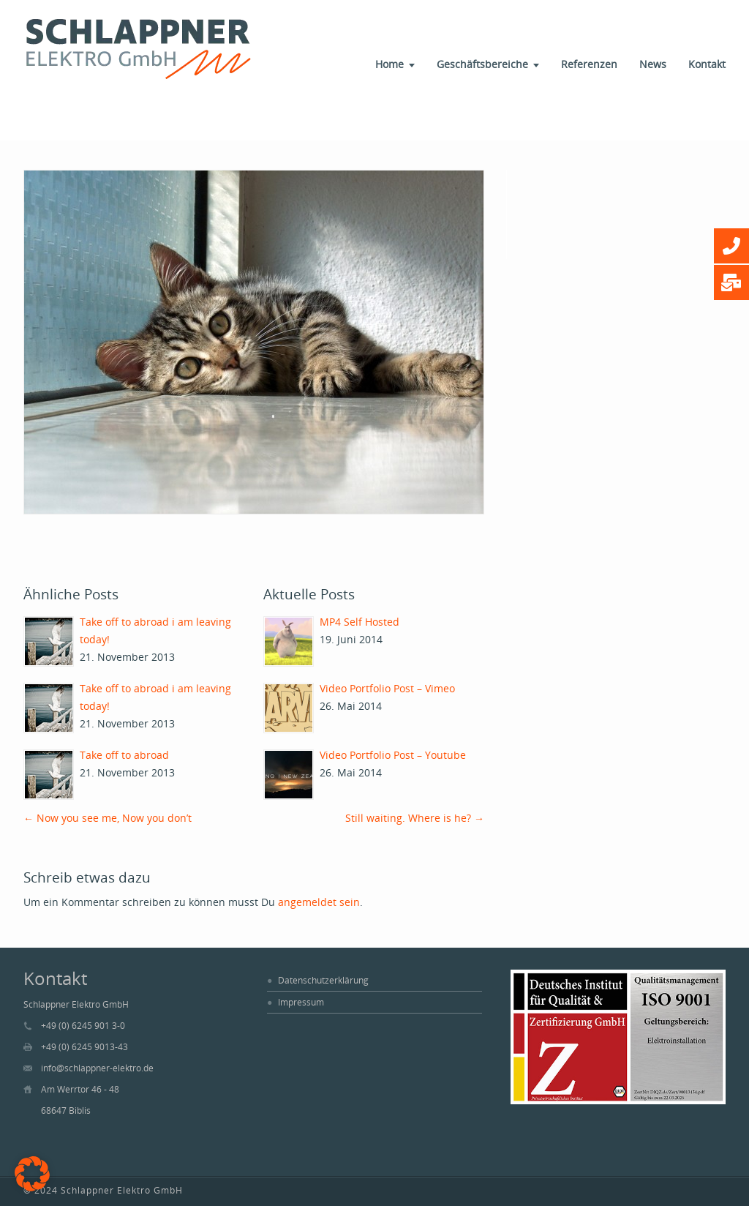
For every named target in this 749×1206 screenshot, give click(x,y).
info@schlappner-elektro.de (97, 1068)
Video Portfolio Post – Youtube (393, 755)
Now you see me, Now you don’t (107, 818)
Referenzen (589, 64)
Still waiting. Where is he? (414, 818)
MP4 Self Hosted (359, 622)
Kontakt (707, 64)
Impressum (301, 1002)
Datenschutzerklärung (323, 980)
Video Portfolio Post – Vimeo (387, 688)
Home (389, 64)
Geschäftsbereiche (482, 64)
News (652, 64)
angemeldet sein (319, 902)
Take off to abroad (124, 755)
